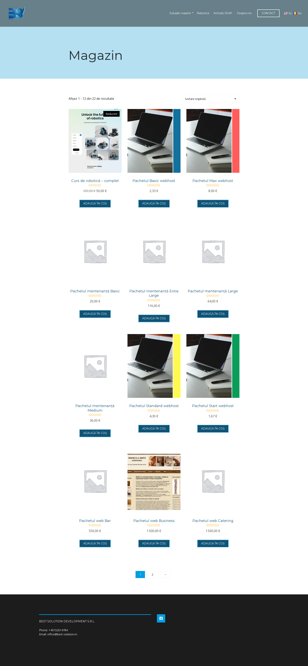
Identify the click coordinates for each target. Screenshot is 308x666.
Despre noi (244, 13)
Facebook (161, 618)
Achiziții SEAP (222, 13)
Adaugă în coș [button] (95, 203)
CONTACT (268, 13)
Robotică (202, 13)
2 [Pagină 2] (152, 574)
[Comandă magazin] (210, 98)
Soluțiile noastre (180, 13)
